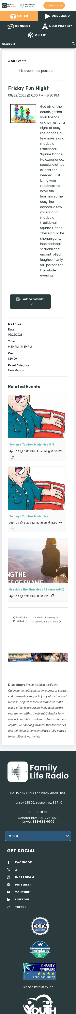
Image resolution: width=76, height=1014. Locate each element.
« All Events (17, 61)
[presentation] (36, 416)
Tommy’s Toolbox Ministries (28, 516)
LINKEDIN (22, 899)
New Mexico (16, 370)
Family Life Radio (39, 5)
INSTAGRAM (24, 877)
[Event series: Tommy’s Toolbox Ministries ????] (12, 457)
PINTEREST (23, 884)
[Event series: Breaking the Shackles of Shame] (52, 595)
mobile (70, 5)
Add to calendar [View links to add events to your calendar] (34, 299)
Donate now (54, 5)
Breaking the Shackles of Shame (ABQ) (36, 589)
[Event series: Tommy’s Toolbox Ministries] (12, 529)
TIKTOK (21, 907)
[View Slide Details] (38, 657)
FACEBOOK (23, 862)
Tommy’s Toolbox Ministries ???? (31, 444)
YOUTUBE (22, 892)
